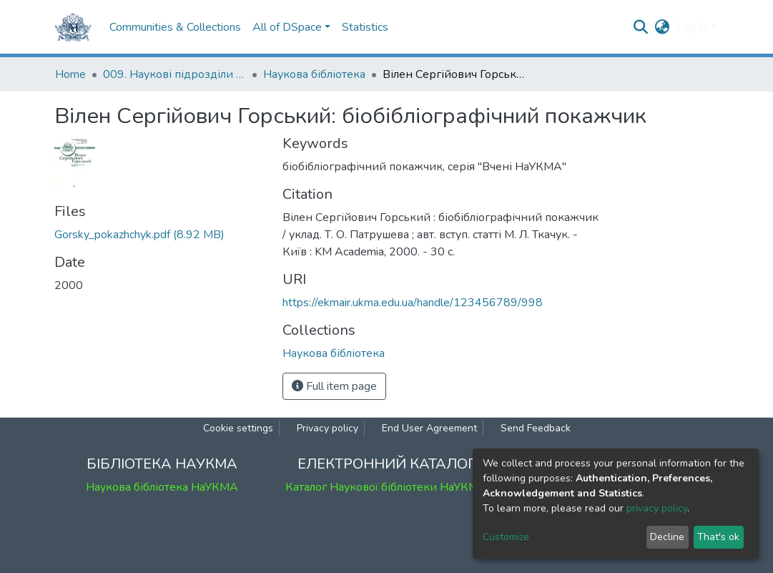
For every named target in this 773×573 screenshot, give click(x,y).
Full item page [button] (334, 386)
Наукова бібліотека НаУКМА (162, 487)
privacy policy (656, 508)
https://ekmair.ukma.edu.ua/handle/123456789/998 (412, 302)
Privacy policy (327, 428)
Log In (691, 27)
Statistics (365, 27)
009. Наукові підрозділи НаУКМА (174, 74)
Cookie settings (238, 428)
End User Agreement (429, 428)
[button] (662, 27)
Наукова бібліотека (314, 74)
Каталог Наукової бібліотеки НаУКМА (386, 487)
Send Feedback (536, 428)
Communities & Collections (175, 27)
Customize (506, 537)
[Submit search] (640, 27)
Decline (667, 537)
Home (70, 74)
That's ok (718, 537)
